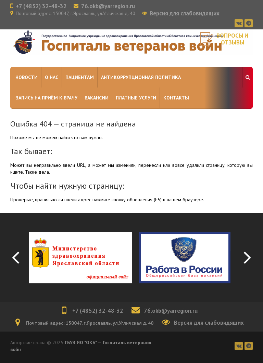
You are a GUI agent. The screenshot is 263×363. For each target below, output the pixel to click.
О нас (51, 77)
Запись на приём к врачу (46, 98)
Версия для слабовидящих (185, 13)
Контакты (176, 98)
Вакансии (97, 98)
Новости (26, 77)
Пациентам (79, 77)
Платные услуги (136, 98)
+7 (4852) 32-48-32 (41, 6)
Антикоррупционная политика (141, 77)
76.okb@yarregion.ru (108, 6)
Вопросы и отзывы (232, 39)
